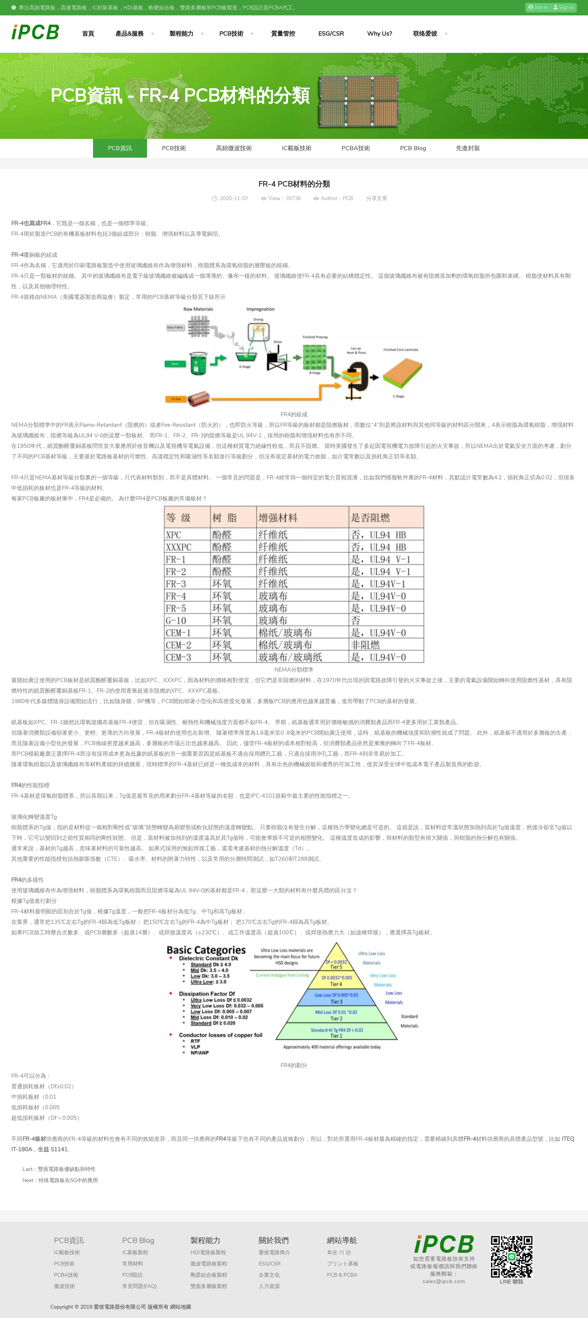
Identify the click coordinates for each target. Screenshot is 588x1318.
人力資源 (269, 1286)
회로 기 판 (339, 1252)
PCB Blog (413, 148)
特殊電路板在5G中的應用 (68, 1180)
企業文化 (269, 1275)
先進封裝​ (468, 148)
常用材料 (132, 1263)
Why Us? (379, 34)
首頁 (88, 34)
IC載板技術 (297, 148)
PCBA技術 (356, 148)
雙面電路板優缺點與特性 (67, 1169)
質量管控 (283, 34)
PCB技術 (231, 34)
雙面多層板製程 (208, 1286)
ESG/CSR (331, 34)
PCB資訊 (120, 148)
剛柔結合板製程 (208, 1275)
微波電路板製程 (208, 1263)
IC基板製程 (135, 1252)
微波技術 (64, 1286)
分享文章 (376, 198)
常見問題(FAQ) (139, 1286)
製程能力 (182, 34)
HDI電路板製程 (208, 1252)
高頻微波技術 (234, 148)
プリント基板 (342, 1263)
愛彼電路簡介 (274, 1252)
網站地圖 (180, 1306)
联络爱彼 (425, 34)
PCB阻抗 (132, 1275)
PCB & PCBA (342, 1275)
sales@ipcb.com (444, 1281)
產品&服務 (130, 34)
